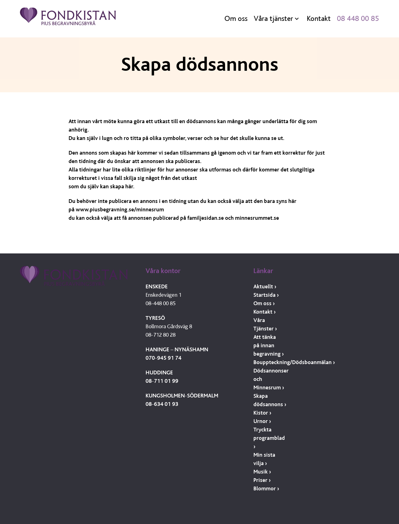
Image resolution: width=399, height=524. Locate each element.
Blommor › (266, 489)
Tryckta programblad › (269, 438)
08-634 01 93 (162, 404)
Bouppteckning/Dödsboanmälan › (294, 362)
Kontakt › (264, 312)
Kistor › (262, 413)
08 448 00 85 (358, 19)
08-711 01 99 (162, 381)
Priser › (262, 480)
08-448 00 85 (160, 303)
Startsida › (266, 295)
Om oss (236, 19)
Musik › (262, 472)
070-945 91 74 (163, 358)
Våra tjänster (273, 19)
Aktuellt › (264, 287)
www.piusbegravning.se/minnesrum (120, 210)
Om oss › (264, 303)
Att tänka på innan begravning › (268, 345)
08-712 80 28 (160, 335)
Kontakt (319, 19)
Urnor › (262, 421)
